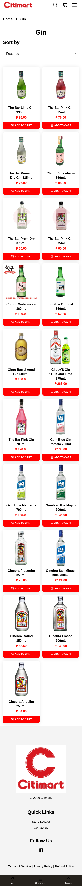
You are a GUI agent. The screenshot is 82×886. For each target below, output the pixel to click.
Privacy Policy (43, 866)
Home (8, 19)
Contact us (41, 827)
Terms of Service (19, 866)
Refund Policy (64, 866)
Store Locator (41, 821)
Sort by (11, 42)
